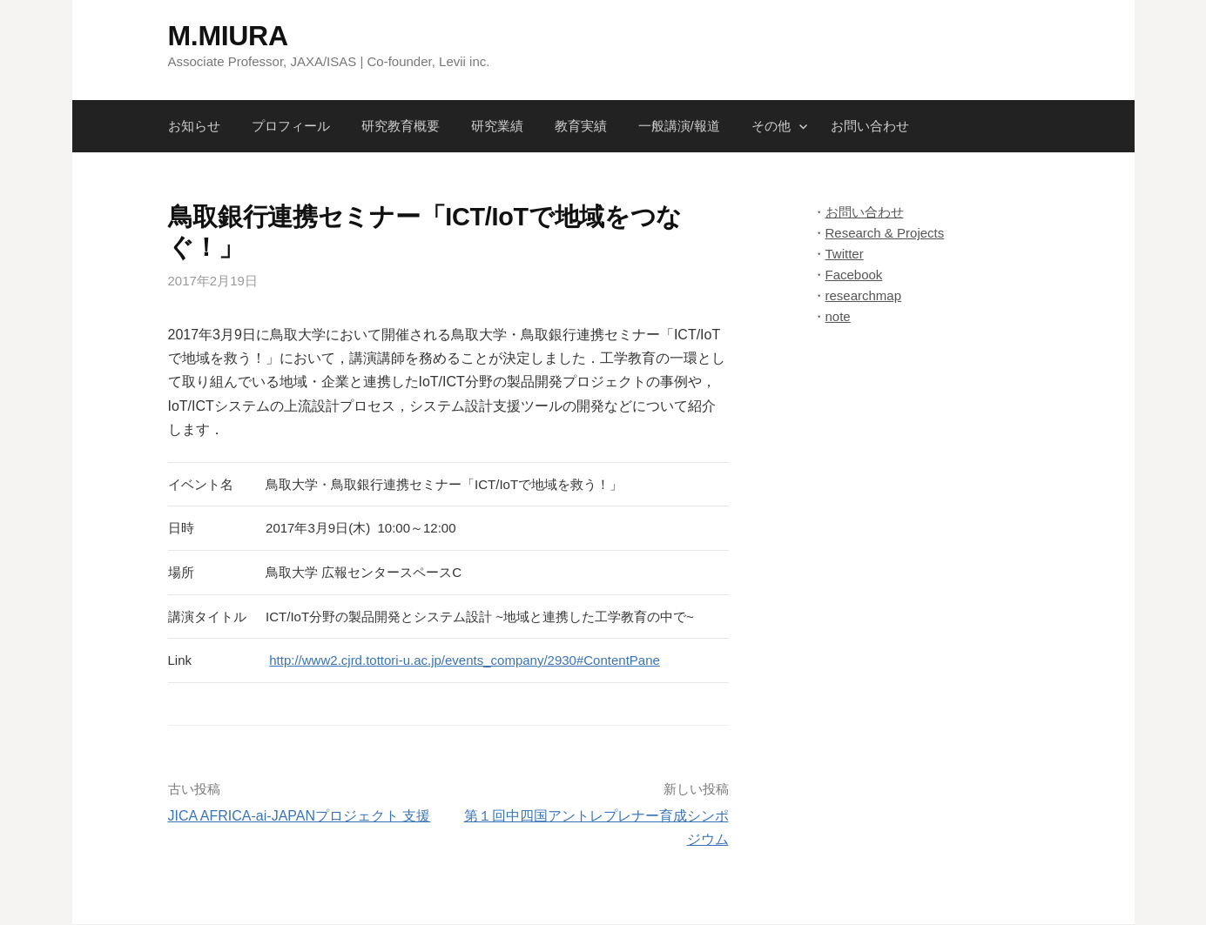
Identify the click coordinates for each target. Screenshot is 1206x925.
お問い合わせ (870, 125)
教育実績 (581, 125)
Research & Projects (885, 232)
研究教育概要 (400, 125)
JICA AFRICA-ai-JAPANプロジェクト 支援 (299, 815)
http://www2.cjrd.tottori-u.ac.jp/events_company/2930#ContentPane (464, 660)
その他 (771, 125)
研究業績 (497, 125)
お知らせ (194, 125)
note (838, 316)
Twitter (844, 253)
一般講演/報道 (679, 125)
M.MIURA (228, 35)
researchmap (863, 295)
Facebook (854, 274)
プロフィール (291, 125)
